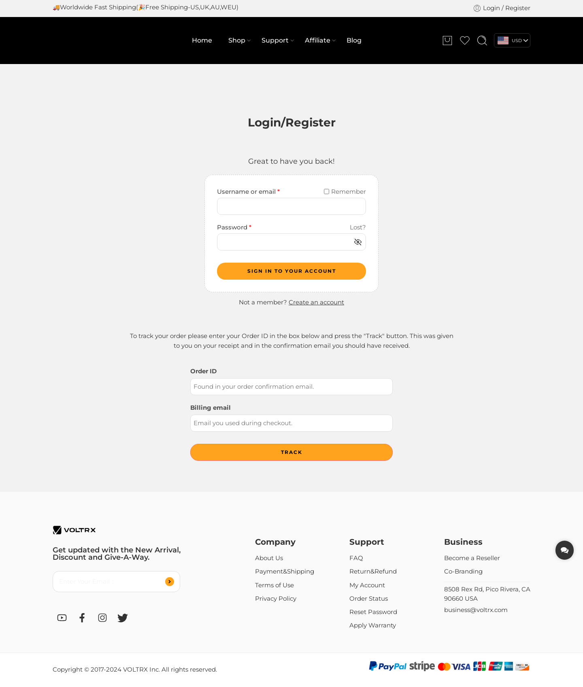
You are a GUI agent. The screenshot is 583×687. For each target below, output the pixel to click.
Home (202, 40)
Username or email (248, 191)
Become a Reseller (472, 558)
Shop (236, 40)
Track (291, 452)
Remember (345, 191)
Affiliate (317, 40)
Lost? (358, 227)
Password (234, 227)
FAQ (356, 558)
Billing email (210, 407)
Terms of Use (274, 585)
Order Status (368, 598)
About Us (269, 558)
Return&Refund (373, 571)
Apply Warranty (372, 625)
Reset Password (373, 612)
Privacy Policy (275, 598)
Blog (354, 40)
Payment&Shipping (284, 571)
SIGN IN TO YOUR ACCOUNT (291, 271)
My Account (367, 585)
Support (275, 40)
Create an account (316, 302)
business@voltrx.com (476, 610)
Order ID (203, 371)
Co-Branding (463, 571)
